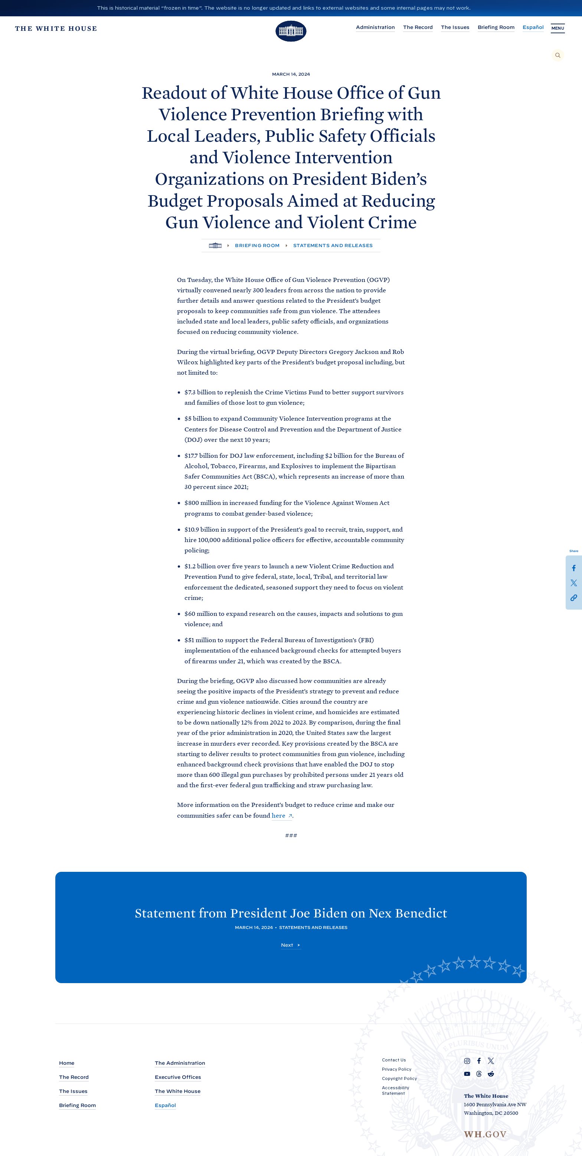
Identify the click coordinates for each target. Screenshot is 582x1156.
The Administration (180, 1063)
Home (66, 1063)
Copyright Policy (399, 1078)
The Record (406, 27)
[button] (574, 597)
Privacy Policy (396, 1069)
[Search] (558, 55)
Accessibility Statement (395, 1091)
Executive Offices (178, 1077)
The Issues (443, 27)
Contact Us (394, 1060)
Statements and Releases (333, 245)
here (278, 815)
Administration (363, 27)
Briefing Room (484, 27)
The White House (177, 1091)
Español (521, 27)
